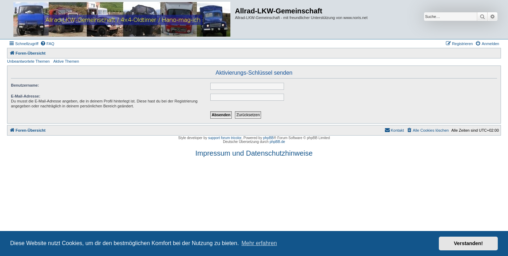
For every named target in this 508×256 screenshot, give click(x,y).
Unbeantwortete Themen (28, 61)
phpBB (268, 138)
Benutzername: (25, 85)
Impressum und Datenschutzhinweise (254, 153)
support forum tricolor (224, 138)
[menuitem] (47, 43)
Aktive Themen (66, 61)
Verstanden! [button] (468, 243)
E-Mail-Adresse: (25, 96)
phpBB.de (277, 142)
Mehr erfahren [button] (259, 243)
